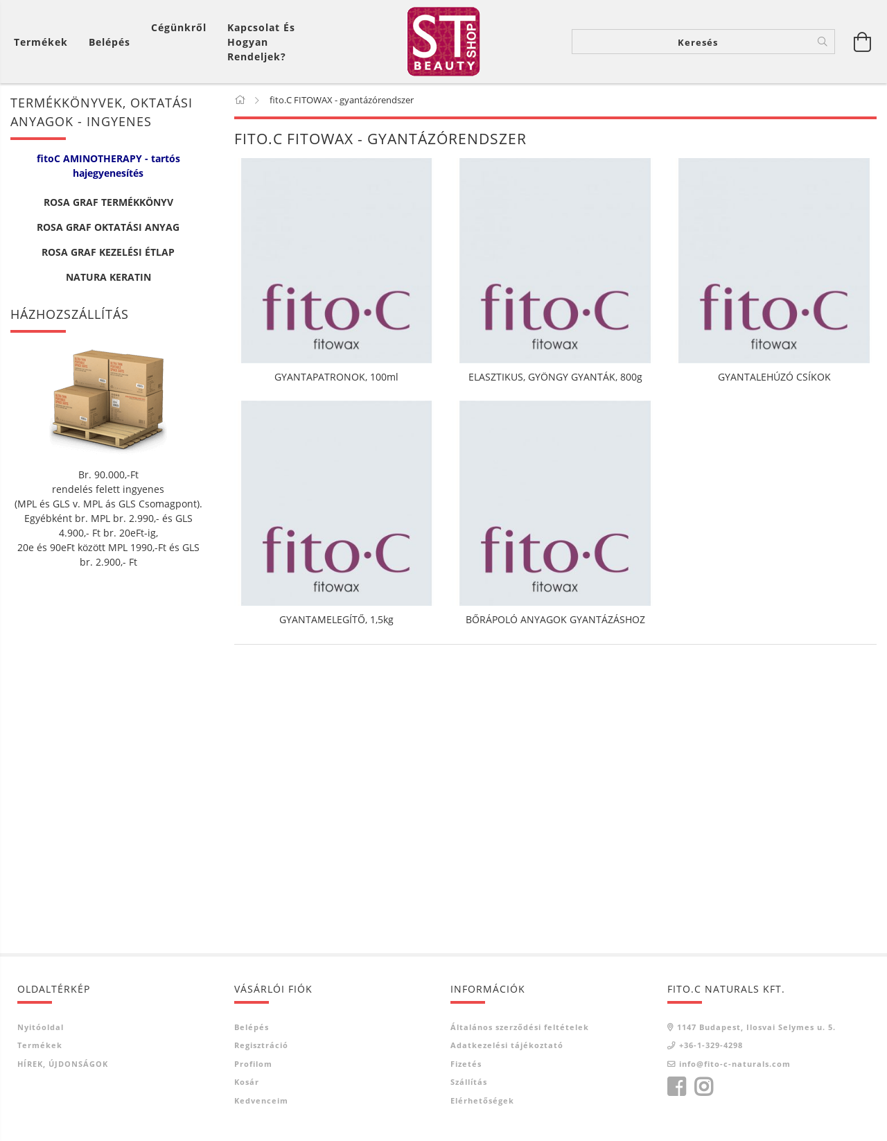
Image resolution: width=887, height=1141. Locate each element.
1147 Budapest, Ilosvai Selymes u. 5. (756, 1027)
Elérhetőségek (482, 1100)
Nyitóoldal (40, 1027)
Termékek (39, 1045)
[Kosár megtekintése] (44, 42)
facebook (676, 1087)
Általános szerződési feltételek (519, 1027)
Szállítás (468, 1082)
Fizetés (466, 1064)
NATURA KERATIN (108, 277)
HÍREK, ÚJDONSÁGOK (62, 1064)
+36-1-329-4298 (711, 1045)
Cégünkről (179, 27)
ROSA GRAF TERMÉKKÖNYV (108, 202)
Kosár (246, 1082)
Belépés (251, 1027)
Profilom (253, 1064)
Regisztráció (261, 1045)
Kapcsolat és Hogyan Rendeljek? (261, 42)
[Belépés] (109, 42)
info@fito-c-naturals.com (735, 1064)
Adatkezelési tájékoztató (506, 1045)
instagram (703, 1087)
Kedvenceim (261, 1100)
